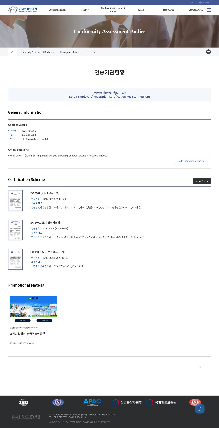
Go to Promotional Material (191, 163)
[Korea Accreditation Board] (25, 9)
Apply (85, 9)
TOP (199, 411)
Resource (168, 9)
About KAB (196, 9)
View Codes (202, 184)
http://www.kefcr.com (33, 141)
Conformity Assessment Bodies (35, 52)
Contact (191, 2)
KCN (140, 9)
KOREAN (207, 2)
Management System (71, 52)
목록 (199, 370)
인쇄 (208, 52)
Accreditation (57, 9)
